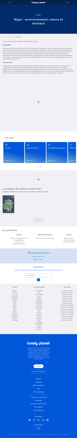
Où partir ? (38, 379)
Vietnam (39, 329)
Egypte (15, 300)
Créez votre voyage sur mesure (45, 238)
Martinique (39, 305)
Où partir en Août (67, 303)
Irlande (15, 305)
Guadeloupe (39, 302)
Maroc (15, 313)
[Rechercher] (65, 2)
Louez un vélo (19, 242)
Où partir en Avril (67, 296)
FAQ (38, 388)
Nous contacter (38, 410)
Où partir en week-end (67, 313)
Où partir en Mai (67, 298)
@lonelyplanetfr (38, 259)
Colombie (15, 298)
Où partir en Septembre (67, 305)
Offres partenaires (38, 392)
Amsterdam (39, 290)
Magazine (38, 382)
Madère (39, 327)
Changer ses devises (69, 242)
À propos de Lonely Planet (38, 397)
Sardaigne (39, 318)
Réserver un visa (69, 238)
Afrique (7, 37)
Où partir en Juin (67, 300)
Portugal (14, 316)
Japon (14, 311)
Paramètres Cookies (65, 434)
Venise (39, 325)
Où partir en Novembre (67, 309)
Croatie (14, 292)
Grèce (14, 303)
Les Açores (39, 322)
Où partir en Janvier (67, 290)
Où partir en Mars (67, 294)
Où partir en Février (67, 292)
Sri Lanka (14, 318)
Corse (39, 296)
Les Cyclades (39, 294)
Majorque (39, 303)
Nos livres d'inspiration (38, 371)
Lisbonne (39, 298)
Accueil (2, 37)
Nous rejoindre (38, 407)
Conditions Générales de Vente (52, 434)
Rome (39, 316)
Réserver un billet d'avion (38, 403)
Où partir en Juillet (67, 302)
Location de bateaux (19, 243)
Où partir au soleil (67, 316)
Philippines (14, 314)
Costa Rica (14, 296)
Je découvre (38, 220)
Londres (39, 300)
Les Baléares (39, 324)
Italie (14, 309)
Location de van (19, 240)
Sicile (39, 320)
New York (39, 309)
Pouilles (39, 313)
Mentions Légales (11, 434)
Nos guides (38, 366)
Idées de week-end (38, 385)
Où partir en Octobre (67, 307)
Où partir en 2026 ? (67, 320)
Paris (39, 311)
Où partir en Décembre (67, 311)
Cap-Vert (14, 294)
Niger (38, 15)
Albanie (14, 290)
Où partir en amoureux (67, 314)
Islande (15, 307)
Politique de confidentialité (22, 434)
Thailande (15, 320)
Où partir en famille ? (67, 318)
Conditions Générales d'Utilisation (37, 434)
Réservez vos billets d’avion (18, 238)
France (15, 302)
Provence (39, 314)
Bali (39, 292)
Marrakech (39, 307)
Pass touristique (69, 240)
